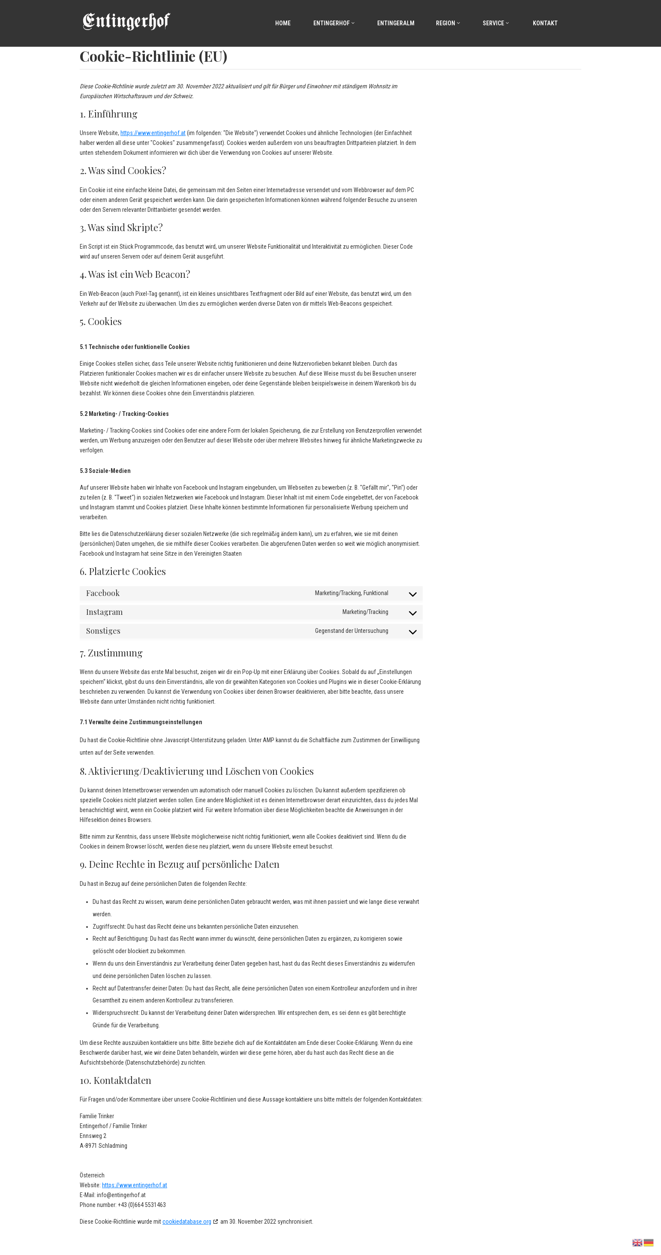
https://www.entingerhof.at (153, 132)
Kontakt (545, 23)
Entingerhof (334, 23)
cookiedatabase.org (186, 1221)
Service (496, 23)
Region (448, 23)
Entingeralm (396, 23)
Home (282, 23)
